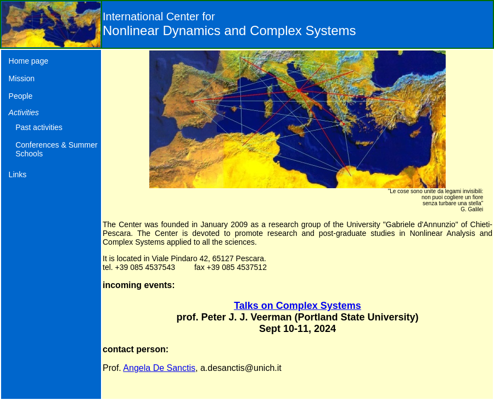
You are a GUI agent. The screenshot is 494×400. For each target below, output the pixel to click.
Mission (22, 78)
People (21, 96)
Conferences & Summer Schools (56, 149)
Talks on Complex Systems (297, 305)
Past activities (39, 127)
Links (18, 174)
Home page (28, 61)
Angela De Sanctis (159, 368)
